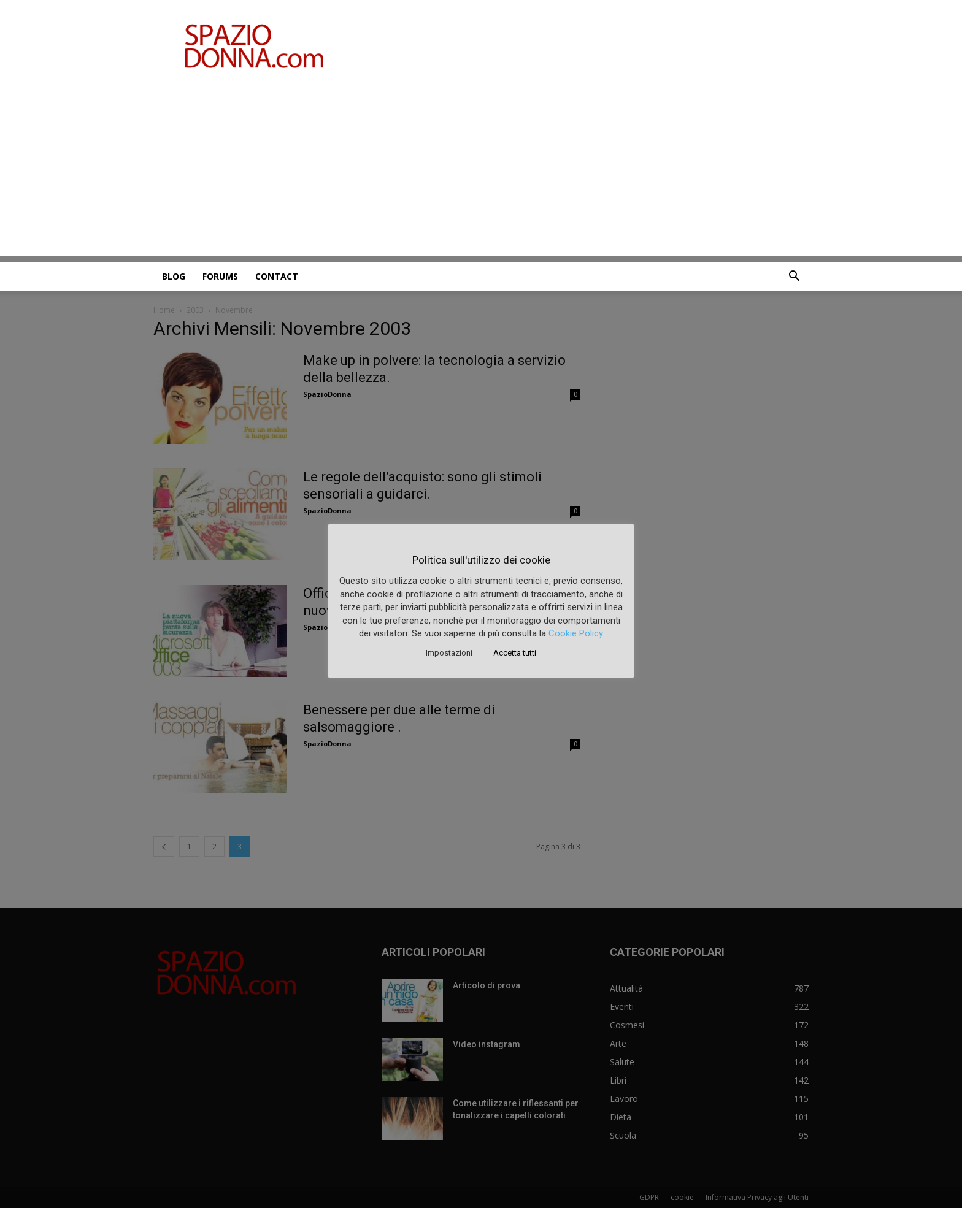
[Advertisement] (481, 170)
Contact (276, 276)
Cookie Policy (575, 633)
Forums (220, 276)
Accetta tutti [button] (514, 652)
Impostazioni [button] (449, 652)
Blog (173, 276)
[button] (794, 277)
